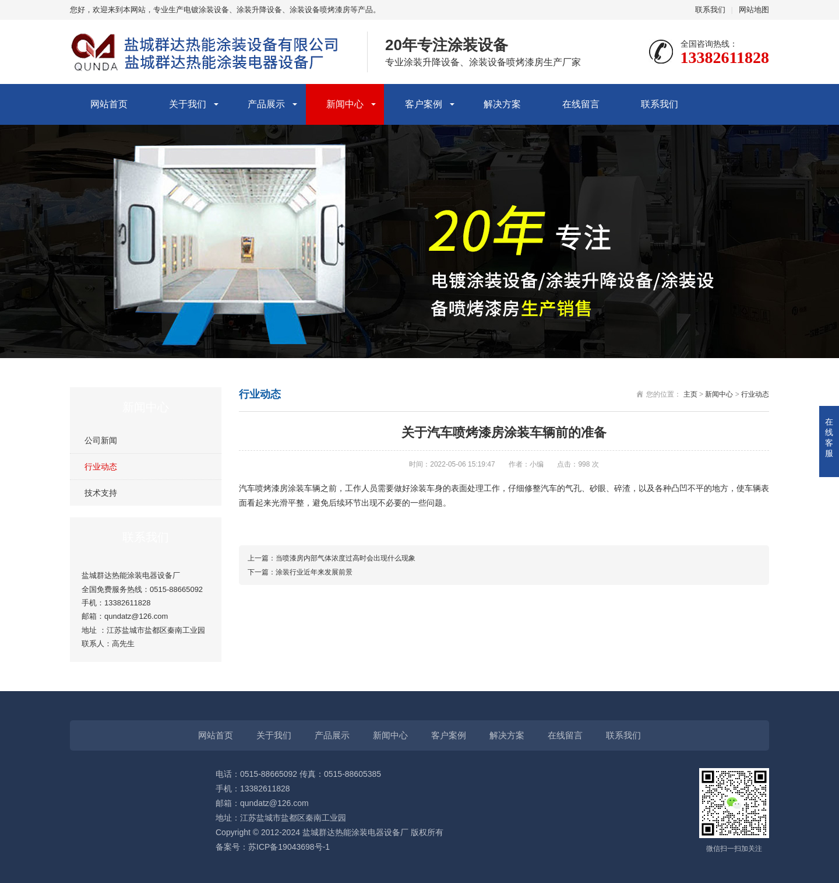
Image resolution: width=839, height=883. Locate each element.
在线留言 (581, 104)
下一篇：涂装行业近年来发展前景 (300, 572)
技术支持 (100, 492)
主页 (690, 394)
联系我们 (710, 9)
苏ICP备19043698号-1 (289, 847)
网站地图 (754, 9)
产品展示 (266, 104)
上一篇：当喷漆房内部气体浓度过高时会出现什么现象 (331, 558)
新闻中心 (345, 104)
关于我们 (187, 104)
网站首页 (109, 104)
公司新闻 (100, 440)
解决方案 (502, 104)
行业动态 (100, 466)
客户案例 (423, 104)
